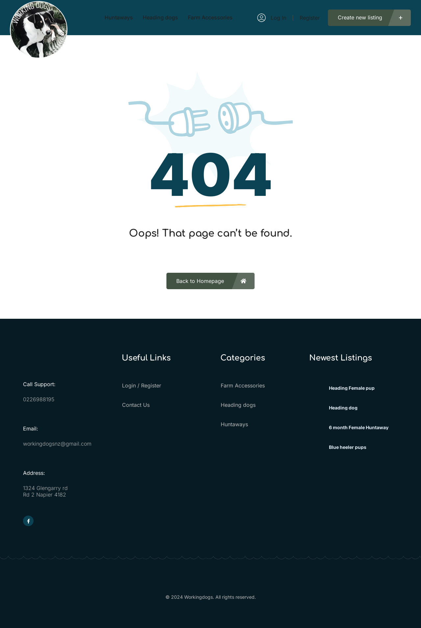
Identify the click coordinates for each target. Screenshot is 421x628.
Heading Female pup (352, 388)
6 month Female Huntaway (358, 427)
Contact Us (135, 405)
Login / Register (141, 385)
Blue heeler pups (347, 447)
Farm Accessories (242, 385)
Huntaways (234, 424)
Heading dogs (237, 405)
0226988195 (38, 399)
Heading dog (343, 408)
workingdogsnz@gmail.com (57, 443)
